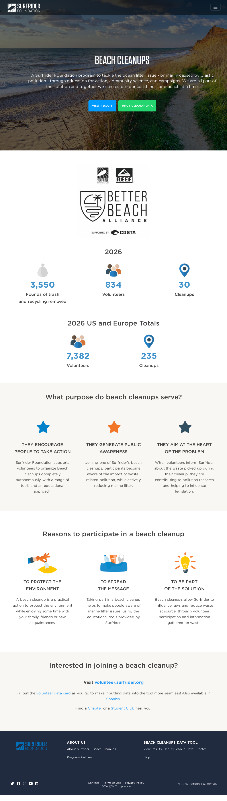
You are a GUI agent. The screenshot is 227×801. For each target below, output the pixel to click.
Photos (202, 749)
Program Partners (80, 757)
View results (102, 105)
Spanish (113, 699)
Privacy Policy (134, 782)
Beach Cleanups (104, 749)
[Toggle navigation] (215, 7)
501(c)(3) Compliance (116, 786)
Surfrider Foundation (31, 746)
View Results (152, 749)
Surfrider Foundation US (23, 8)
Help (146, 757)
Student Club (122, 708)
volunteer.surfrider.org (119, 682)
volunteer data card (53, 693)
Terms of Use (112, 782)
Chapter (95, 708)
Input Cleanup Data (137, 105)
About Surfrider (78, 749)
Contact (93, 782)
